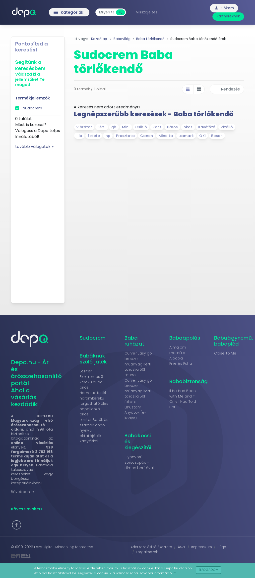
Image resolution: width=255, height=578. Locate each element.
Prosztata (125, 135)
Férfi (102, 127)
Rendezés (227, 89)
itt (174, 573)
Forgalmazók (147, 552)
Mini (125, 127)
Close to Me (225, 353)
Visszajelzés (146, 12)
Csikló (141, 127)
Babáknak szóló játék (93, 358)
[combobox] (106, 12)
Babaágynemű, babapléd (233, 340)
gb (113, 127)
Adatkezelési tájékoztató (151, 547)
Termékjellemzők (32, 98)
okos (188, 127)
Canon (146, 135)
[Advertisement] (38, 224)
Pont (156, 127)
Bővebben (23, 491)
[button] (16, 525)
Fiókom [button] (224, 7)
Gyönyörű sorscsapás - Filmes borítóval (139, 462)
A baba (176, 358)
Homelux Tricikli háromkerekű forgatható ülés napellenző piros (94, 403)
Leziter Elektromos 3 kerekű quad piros (91, 379)
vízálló (227, 127)
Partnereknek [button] (228, 16)
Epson (217, 135)
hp (108, 135)
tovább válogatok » (34, 146)
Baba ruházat (134, 340)
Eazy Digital (43, 547)
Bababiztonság (188, 381)
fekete (94, 135)
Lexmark (186, 135)
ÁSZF (182, 547)
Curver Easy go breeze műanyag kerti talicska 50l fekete (138, 391)
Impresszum (201, 547)
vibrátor (84, 127)
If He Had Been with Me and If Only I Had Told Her (182, 398)
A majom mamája (177, 350)
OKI (202, 135)
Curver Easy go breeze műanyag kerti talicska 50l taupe (138, 364)
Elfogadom (208, 569)
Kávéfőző (206, 127)
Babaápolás (184, 337)
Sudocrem (32, 108)
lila (79, 135)
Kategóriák (58, 12)
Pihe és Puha (180, 363)
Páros (172, 127)
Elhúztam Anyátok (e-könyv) (135, 412)
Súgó (221, 547)
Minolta (166, 135)
